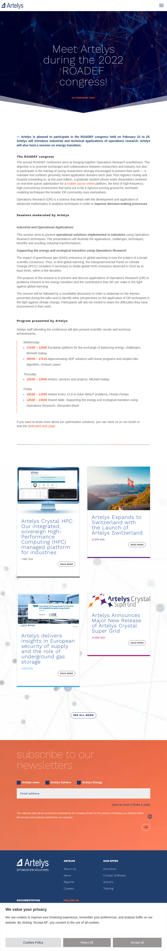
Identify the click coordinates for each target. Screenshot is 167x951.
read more (66, 564)
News (67, 875)
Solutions (109, 869)
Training (108, 888)
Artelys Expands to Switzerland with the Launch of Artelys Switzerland (117, 525)
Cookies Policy (33, 942)
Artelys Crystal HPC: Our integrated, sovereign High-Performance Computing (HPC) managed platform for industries (47, 536)
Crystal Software (114, 875)
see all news (83, 715)
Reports (69, 882)
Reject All (86, 942)
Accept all (137, 942)
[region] (83, 927)
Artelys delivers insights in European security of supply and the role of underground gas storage (48, 649)
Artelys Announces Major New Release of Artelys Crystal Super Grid (116, 623)
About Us (70, 869)
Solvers (108, 882)
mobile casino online (81, 183)
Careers (69, 888)
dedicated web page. (42, 426)
